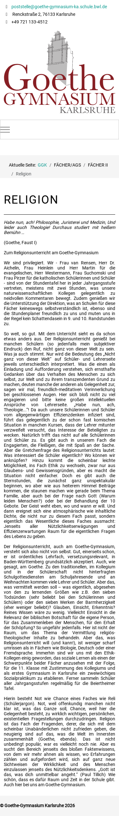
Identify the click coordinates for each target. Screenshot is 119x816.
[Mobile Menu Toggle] (5, 129)
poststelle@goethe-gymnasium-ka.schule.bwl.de (58, 6)
